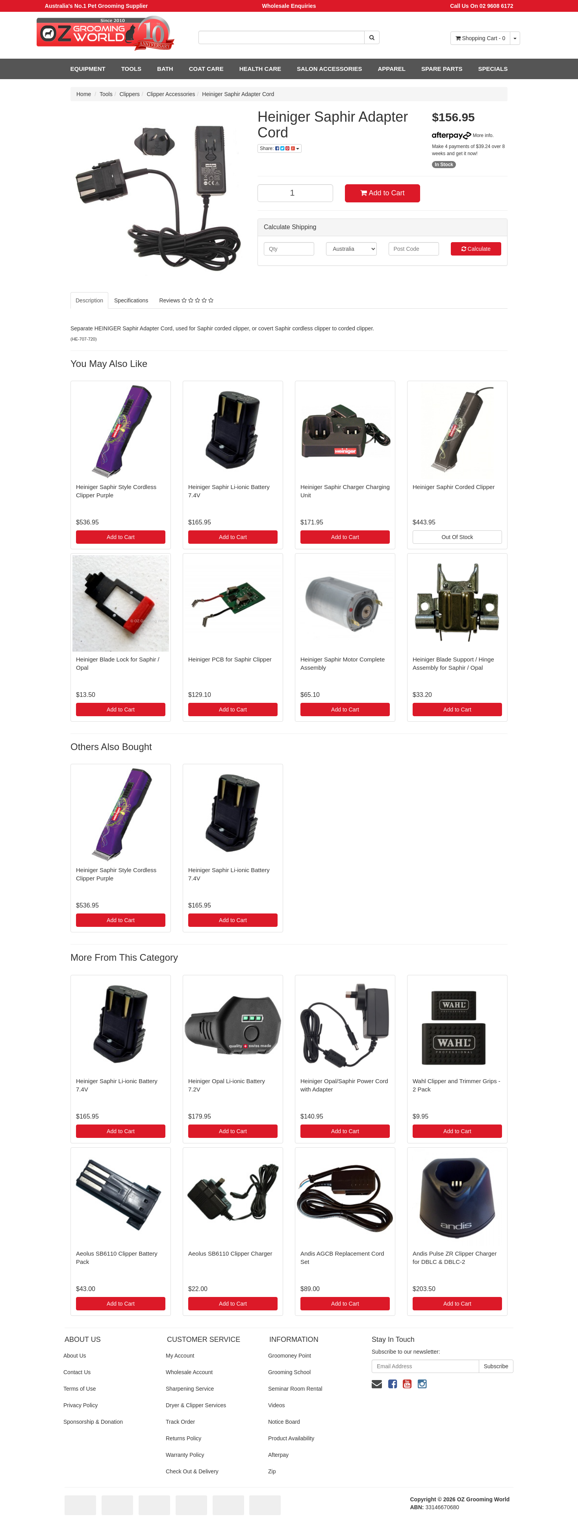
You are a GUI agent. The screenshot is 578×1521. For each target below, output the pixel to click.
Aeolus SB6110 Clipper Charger (230, 1253)
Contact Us (77, 1372)
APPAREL (392, 68)
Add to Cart (382, 193)
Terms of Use (79, 1389)
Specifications (131, 300)
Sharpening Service (190, 1389)
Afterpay (278, 1455)
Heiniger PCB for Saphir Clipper (230, 659)
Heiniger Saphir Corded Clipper (454, 487)
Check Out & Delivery (192, 1471)
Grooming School (289, 1372)
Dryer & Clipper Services (196, 1405)
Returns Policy (183, 1438)
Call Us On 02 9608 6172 (481, 6)
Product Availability (291, 1438)
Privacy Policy (80, 1405)
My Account (180, 1355)
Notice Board (284, 1422)
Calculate (476, 249)
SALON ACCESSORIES (329, 68)
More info (462, 135)
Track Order (180, 1422)
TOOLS (131, 68)
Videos (276, 1405)
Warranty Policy (185, 1455)
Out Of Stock (457, 537)
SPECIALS (493, 68)
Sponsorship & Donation (93, 1422)
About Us (74, 1355)
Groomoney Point (289, 1355)
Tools (106, 94)
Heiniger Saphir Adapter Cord (238, 94)
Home (83, 94)
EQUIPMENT (88, 68)
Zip (272, 1471)
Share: (279, 148)
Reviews (186, 300)
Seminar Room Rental (295, 1389)
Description (89, 300)
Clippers (130, 94)
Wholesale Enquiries (289, 6)
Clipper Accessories (171, 94)
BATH (165, 68)
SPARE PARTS (441, 68)
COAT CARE (206, 68)
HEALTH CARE (260, 68)
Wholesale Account (189, 1372)
